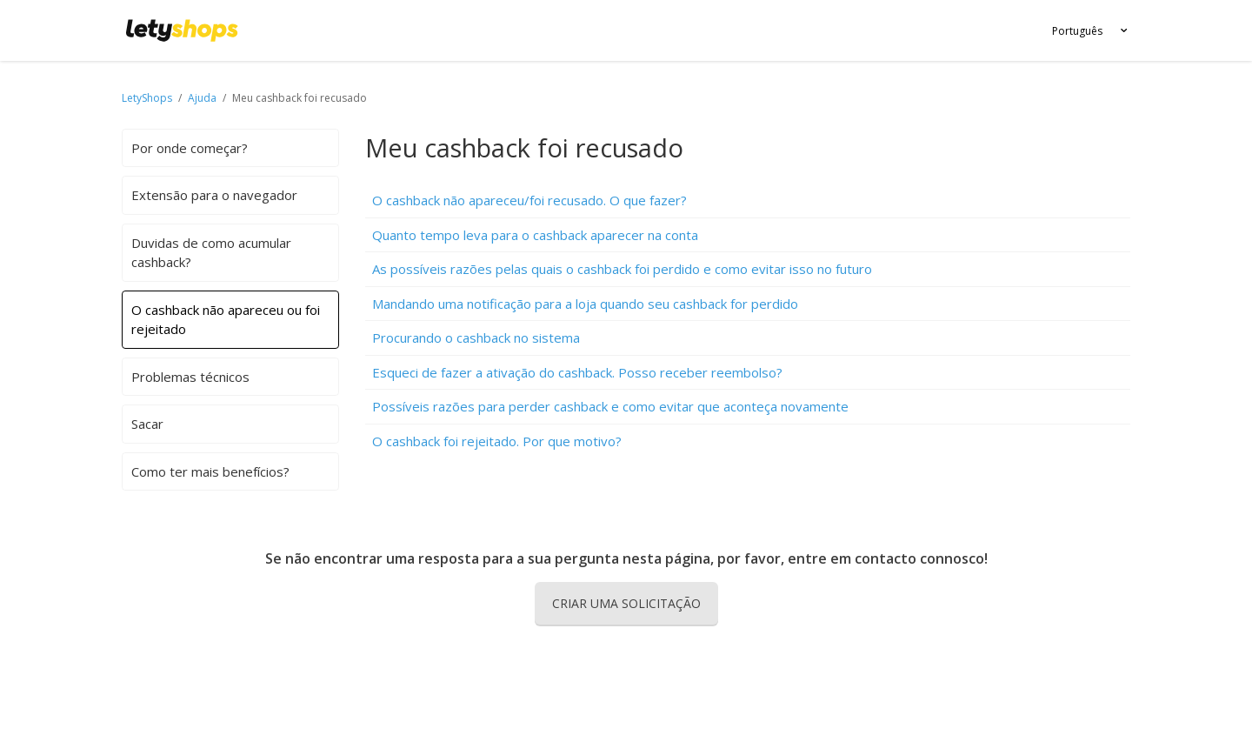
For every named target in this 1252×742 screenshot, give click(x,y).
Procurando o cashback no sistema (476, 337)
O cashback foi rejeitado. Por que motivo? (497, 441)
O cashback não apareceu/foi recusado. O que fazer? (529, 200)
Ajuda (203, 97)
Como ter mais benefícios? (210, 471)
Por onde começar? (189, 148)
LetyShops (147, 97)
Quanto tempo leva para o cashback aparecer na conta (535, 235)
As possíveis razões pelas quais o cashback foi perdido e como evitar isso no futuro (622, 268)
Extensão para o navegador (214, 195)
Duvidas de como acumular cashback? (211, 252)
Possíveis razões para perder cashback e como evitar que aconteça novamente (610, 406)
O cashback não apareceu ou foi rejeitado (225, 319)
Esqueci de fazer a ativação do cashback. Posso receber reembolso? (577, 372)
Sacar (147, 423)
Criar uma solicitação (626, 603)
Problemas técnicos (190, 376)
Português (1077, 30)
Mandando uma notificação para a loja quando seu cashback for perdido (585, 303)
